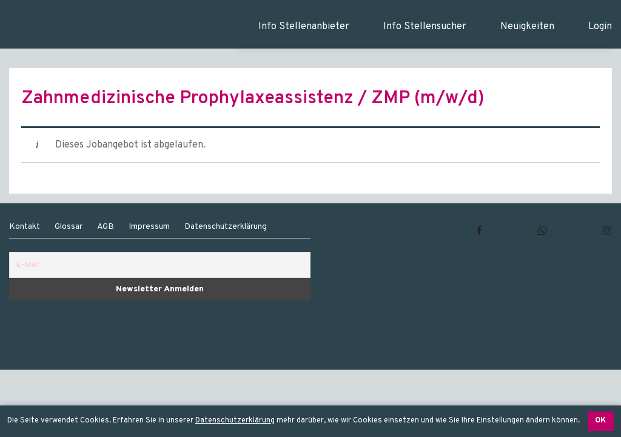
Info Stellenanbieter (303, 27)
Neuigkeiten (527, 27)
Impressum (149, 227)
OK (600, 420)
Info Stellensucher (424, 27)
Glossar (68, 227)
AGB (105, 227)
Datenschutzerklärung (235, 420)
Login (600, 27)
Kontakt (24, 227)
